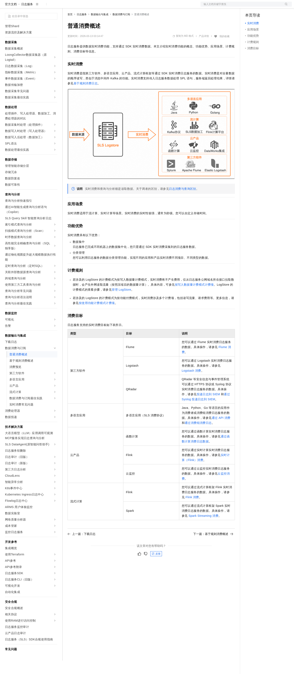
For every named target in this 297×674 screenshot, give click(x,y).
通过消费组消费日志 (198, 436)
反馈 (156, 567)
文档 (240, 6)
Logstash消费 (191, 384)
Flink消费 (192, 510)
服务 (123, 6)
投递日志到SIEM (208, 407)
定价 (90, 6)
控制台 (259, 6)
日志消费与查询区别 (182, 202)
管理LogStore (121, 303)
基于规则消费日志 (86, 96)
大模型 (42, 6)
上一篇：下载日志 (81, 547)
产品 (54, 6)
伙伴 (113, 6)
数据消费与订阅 (121, 27)
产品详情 (204, 49)
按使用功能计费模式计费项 (97, 316)
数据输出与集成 (99, 27)
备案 (249, 6)
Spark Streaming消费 (203, 529)
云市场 (101, 6)
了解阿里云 (137, 6)
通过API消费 (221, 431)
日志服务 (27, 17)
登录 (284, 6)
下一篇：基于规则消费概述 (213, 547)
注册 (269, 6)
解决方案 (67, 6)
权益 (80, 6)
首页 (70, 27)
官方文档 (11, 17)
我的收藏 (224, 49)
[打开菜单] (6, 6)
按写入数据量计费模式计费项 (194, 298)
